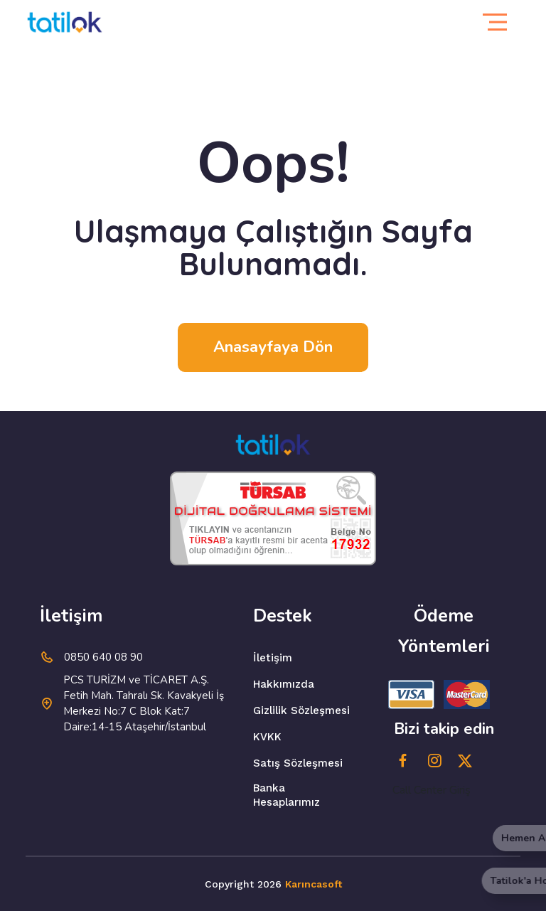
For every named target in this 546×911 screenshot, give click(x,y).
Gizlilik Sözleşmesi (301, 710)
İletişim (272, 657)
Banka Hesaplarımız (286, 795)
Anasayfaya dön (273, 347)
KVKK (267, 736)
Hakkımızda (283, 684)
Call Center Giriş (431, 790)
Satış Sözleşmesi (298, 763)
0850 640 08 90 (103, 657)
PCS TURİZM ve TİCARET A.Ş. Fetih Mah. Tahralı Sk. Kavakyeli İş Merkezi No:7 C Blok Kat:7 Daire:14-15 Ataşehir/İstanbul (143, 703)
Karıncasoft (313, 884)
